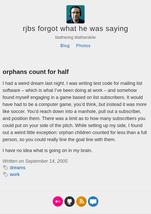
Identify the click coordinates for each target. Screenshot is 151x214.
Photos (83, 45)
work (15, 174)
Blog (65, 45)
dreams (17, 167)
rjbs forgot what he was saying (75, 28)
